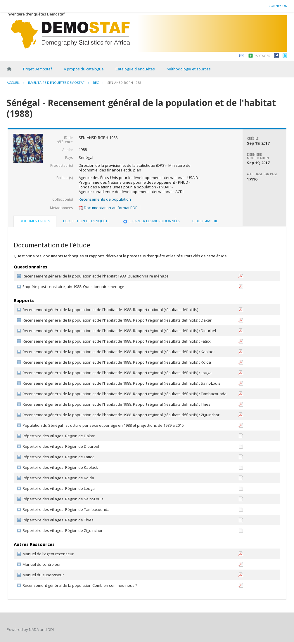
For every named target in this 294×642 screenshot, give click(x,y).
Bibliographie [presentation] (205, 220)
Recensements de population (105, 199)
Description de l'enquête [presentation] (86, 220)
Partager (262, 55)
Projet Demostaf (37, 69)
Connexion (278, 6)
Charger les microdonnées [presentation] (150, 220)
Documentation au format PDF (108, 207)
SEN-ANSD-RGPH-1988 (124, 82)
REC (96, 82)
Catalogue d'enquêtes (135, 69)
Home (9, 69)
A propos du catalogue (84, 69)
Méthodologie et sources (189, 69)
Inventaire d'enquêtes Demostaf (56, 82)
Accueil (13, 82)
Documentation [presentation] (35, 220)
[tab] (34, 222)
